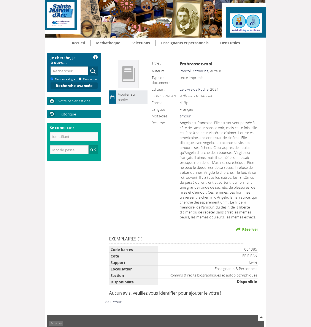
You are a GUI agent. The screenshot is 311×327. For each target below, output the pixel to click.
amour (185, 116)
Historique (67, 114)
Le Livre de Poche (194, 89)
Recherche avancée (74, 85)
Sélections (141, 42)
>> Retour (113, 301)
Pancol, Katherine (194, 70)
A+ (60, 323)
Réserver (250, 229)
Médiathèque (108, 42)
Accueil (78, 42)
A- (52, 323)
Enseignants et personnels (184, 42)
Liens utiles (230, 42)
